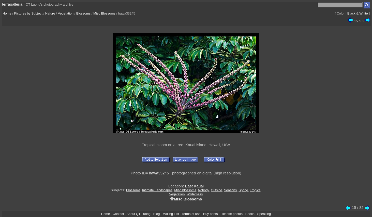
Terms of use (191, 214)
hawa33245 (159, 173)
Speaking (264, 214)
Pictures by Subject (28, 13)
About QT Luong (138, 214)
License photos (231, 214)
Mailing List (170, 214)
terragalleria (12, 4)
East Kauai (194, 186)
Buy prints (210, 214)
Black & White (357, 13)
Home (7, 13)
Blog (156, 214)
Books (250, 214)
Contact (118, 214)
